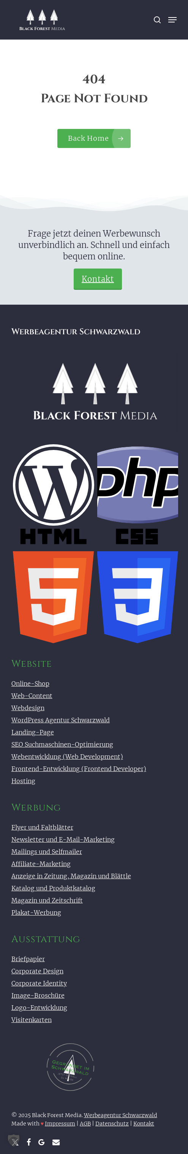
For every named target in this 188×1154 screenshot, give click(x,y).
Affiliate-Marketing (41, 864)
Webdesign (27, 708)
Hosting (23, 781)
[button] (172, 20)
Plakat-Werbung (36, 912)
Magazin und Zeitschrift (47, 900)
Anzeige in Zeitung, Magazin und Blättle (71, 876)
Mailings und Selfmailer (46, 851)
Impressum (60, 1123)
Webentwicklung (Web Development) (67, 756)
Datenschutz (112, 1123)
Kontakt (98, 279)
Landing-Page (32, 732)
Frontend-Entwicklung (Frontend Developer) (78, 769)
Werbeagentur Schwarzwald (120, 1115)
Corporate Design (37, 971)
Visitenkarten (31, 1020)
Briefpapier (28, 959)
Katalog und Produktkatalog (53, 888)
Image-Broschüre (38, 995)
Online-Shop (30, 683)
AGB (85, 1123)
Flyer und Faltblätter (42, 827)
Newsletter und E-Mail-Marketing (63, 839)
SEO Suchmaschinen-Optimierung (62, 744)
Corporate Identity (39, 983)
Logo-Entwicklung (39, 1007)
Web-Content (31, 695)
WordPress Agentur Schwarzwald (60, 720)
